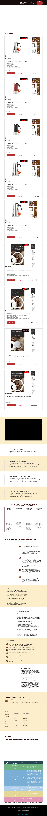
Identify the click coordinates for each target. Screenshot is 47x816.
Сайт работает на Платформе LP (23, 814)
